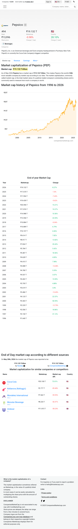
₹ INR (67, 2)
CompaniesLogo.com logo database (17, 517)
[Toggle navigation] (5, 6)
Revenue (17, 61)
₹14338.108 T (29, 2)
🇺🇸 (57, 2)
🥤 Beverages (7, 44)
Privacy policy (46, 493)
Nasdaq (20, 366)
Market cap (6, 61)
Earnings (26, 61)
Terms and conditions (49, 497)
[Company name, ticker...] (63, 7)
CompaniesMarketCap (58, 366)
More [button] (35, 61)
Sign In (48, 2)
